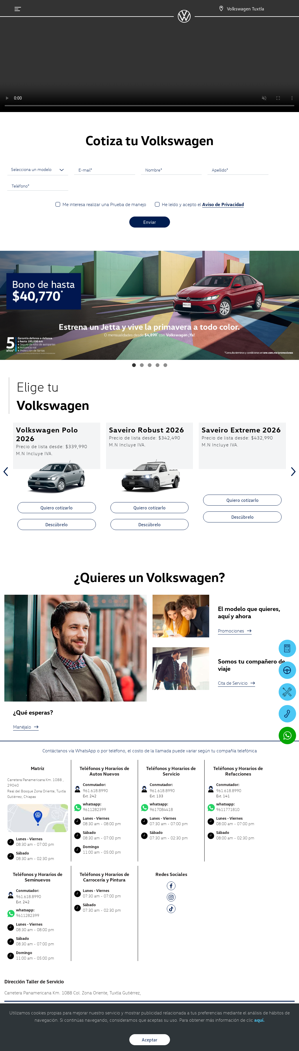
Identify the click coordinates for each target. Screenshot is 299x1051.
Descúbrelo (56, 524)
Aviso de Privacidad (223, 204)
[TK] (171, 909)
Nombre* (153, 169)
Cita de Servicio (236, 683)
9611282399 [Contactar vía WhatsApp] (104, 807)
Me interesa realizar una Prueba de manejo (104, 204)
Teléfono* (20, 185)
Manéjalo (26, 727)
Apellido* (220, 169)
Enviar (149, 222)
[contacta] (37, 817)
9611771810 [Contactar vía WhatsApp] (237, 807)
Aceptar (149, 1040)
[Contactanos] (221, 8)
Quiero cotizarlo (56, 508)
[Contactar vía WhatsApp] (287, 735)
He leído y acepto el (203, 204)
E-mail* (85, 169)
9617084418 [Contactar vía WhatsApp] (171, 807)
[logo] (184, 21)
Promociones (235, 631)
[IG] (171, 898)
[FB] (171, 886)
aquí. (259, 1020)
